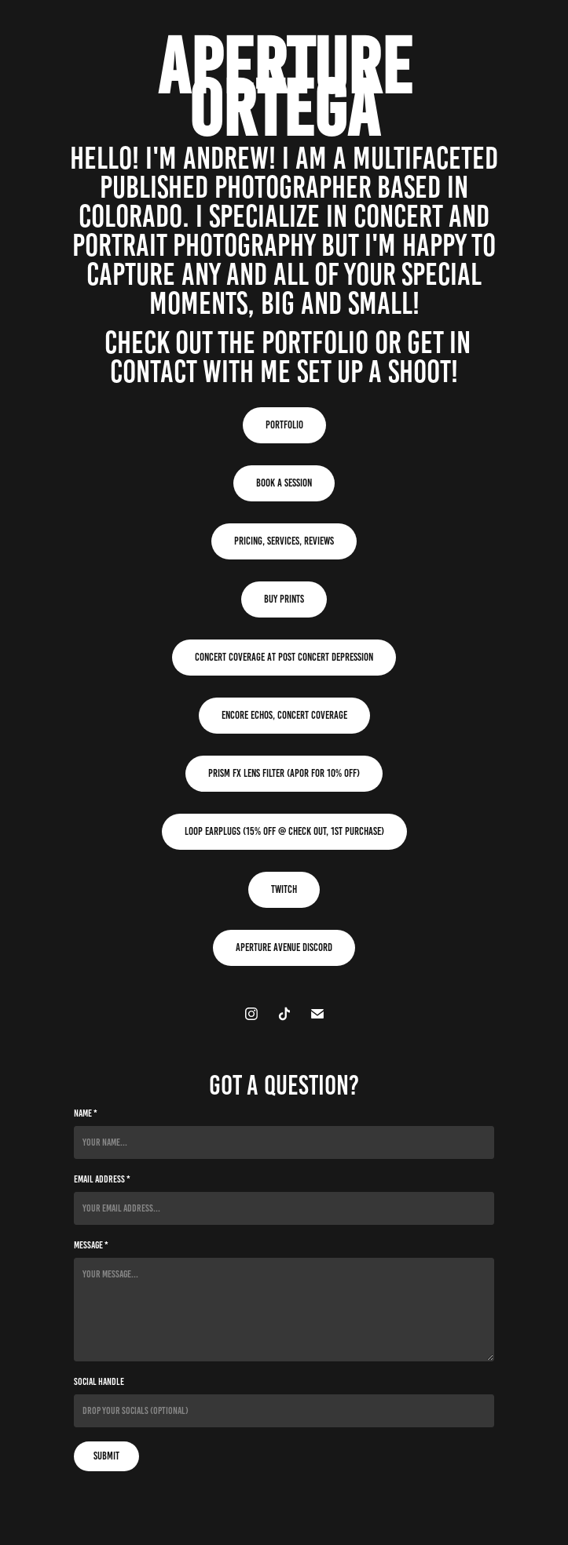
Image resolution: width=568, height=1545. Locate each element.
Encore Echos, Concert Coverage (284, 715)
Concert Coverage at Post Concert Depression (284, 657)
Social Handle (99, 1381)
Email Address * (102, 1179)
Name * (85, 1113)
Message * (91, 1245)
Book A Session (284, 483)
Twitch (284, 889)
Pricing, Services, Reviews (284, 541)
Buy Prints (284, 599)
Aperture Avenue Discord (284, 947)
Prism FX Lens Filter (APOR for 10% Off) (284, 773)
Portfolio (284, 425)
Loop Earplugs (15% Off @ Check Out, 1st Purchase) (284, 831)
